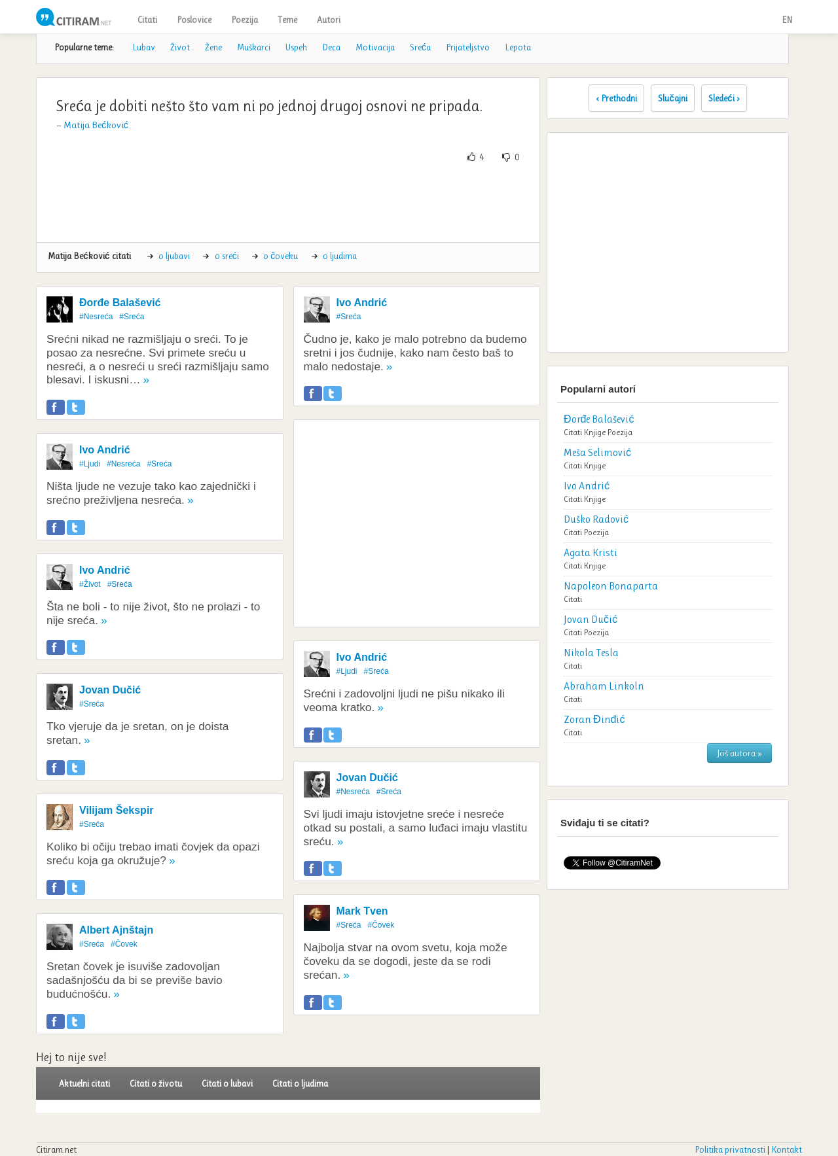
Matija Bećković (96, 125)
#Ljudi (89, 463)
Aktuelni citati (84, 1083)
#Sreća (131, 316)
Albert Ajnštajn (116, 930)
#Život (90, 584)
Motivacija (375, 47)
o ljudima (340, 256)
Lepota (518, 47)
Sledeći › (724, 98)
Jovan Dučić (110, 689)
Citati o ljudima (300, 1083)
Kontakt (786, 1149)
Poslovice (194, 19)
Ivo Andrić (104, 449)
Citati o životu (156, 1083)
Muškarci (253, 47)
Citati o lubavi (227, 1083)
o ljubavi (174, 256)
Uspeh (296, 47)
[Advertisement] (288, 202)
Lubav (143, 47)
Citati (147, 19)
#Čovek (124, 944)
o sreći (227, 256)
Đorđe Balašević (120, 302)
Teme (287, 19)
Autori (328, 19)
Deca (331, 47)
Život (180, 47)
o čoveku (280, 256)
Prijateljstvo (468, 47)
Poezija (244, 19)
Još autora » (739, 753)
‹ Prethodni (616, 98)
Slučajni (672, 98)
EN (787, 19)
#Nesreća (96, 316)
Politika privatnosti (730, 1149)
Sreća (420, 47)
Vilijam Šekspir (116, 810)
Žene (213, 47)
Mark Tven (362, 911)
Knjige (595, 432)
